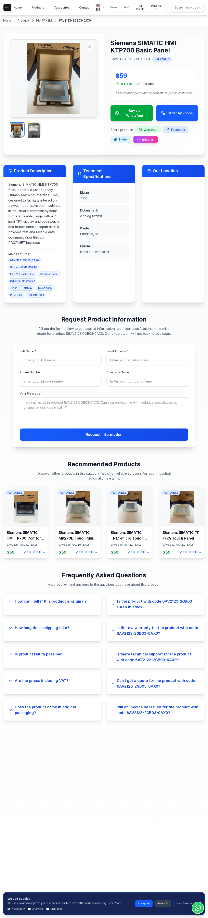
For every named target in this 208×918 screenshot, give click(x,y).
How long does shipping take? (38, 628)
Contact (84, 7)
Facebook (175, 129)
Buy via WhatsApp (129, 113)
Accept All (144, 903)
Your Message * (31, 393)
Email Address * (117, 351)
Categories (61, 7)
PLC (126, 7)
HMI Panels (140, 7)
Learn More (114, 903)
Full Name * (28, 351)
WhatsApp (148, 129)
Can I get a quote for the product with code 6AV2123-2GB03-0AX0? (153, 683)
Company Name (117, 372)
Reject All (163, 903)
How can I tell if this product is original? (47, 601)
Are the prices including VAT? (38, 680)
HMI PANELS (44, 20)
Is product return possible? (35, 654)
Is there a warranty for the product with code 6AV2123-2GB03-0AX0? (155, 631)
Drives (113, 7)
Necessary (16, 908)
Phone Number (30, 372)
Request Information (104, 434)
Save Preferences (187, 903)
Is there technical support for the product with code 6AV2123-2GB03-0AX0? (151, 657)
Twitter (121, 139)
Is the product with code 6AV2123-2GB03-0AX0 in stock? (153, 604)
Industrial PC (156, 7)
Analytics (35, 908)
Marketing (54, 908)
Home (18, 7)
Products (37, 7)
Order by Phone (177, 113)
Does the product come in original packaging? (42, 710)
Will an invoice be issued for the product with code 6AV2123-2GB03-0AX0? (155, 710)
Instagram (145, 139)
